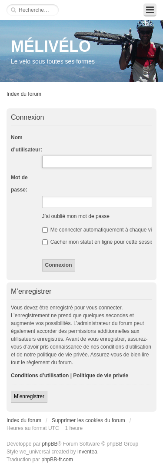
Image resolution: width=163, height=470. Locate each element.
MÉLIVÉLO (51, 46)
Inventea (87, 452)
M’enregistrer (29, 396)
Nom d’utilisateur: (26, 143)
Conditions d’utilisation (40, 376)
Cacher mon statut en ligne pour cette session (99, 242)
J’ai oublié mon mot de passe (76, 216)
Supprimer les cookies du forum (88, 420)
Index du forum (24, 94)
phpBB (49, 444)
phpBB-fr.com (57, 460)
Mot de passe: (19, 184)
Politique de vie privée (100, 376)
